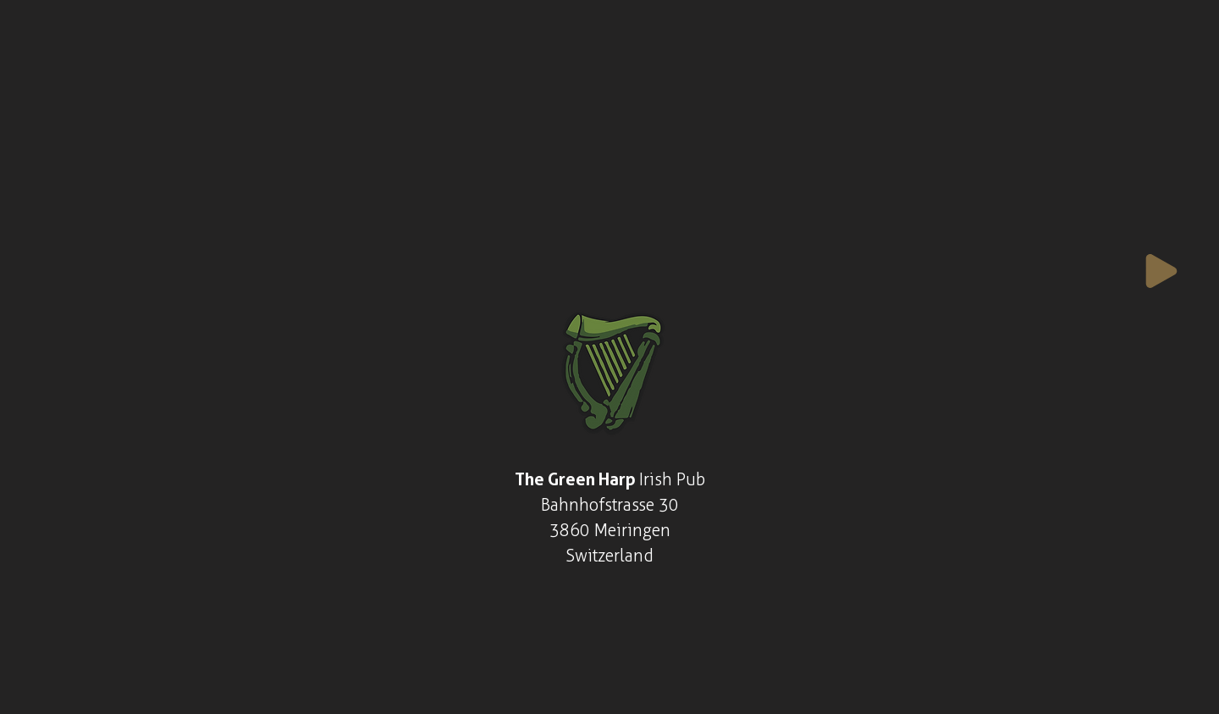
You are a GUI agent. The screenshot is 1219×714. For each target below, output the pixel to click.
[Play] (1161, 271)
